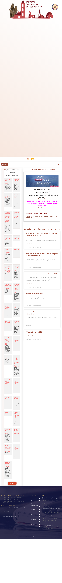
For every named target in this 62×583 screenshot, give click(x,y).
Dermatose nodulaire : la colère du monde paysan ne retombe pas (16, 293)
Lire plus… (16, 189)
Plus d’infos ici (41, 198)
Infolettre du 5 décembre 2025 (16, 388)
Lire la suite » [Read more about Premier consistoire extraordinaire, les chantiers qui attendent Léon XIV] (29, 243)
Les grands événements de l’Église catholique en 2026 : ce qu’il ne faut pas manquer (8, 219)
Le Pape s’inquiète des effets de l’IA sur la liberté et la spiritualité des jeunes (16, 368)
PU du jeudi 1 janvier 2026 (34, 332)
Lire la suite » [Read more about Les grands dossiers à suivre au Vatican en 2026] (29, 283)
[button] (35, 505)
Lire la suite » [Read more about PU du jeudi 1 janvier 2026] (29, 335)
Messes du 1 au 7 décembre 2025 (7, 439)
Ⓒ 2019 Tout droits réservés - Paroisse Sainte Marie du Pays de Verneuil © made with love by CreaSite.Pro (31, 544)
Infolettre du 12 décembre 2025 (16, 346)
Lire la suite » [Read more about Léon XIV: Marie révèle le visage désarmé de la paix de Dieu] (29, 322)
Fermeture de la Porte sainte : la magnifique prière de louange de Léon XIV (51, 515)
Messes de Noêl (16, 253)
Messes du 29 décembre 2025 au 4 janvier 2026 (16, 216)
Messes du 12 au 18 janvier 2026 (16, 181)
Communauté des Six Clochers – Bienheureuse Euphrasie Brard (13, 509)
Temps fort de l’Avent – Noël (7, 328)
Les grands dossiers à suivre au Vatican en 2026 (41, 274)
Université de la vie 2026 (7, 405)
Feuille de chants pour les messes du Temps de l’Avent (7, 457)
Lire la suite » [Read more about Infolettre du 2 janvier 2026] (29, 302)
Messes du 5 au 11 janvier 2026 (8, 181)
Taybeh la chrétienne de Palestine (8, 471)
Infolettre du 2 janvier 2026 (7, 196)
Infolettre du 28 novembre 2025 (16, 455)
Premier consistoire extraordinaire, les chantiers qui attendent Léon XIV (51, 506)
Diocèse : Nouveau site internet (16, 406)
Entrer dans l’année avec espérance (16, 197)
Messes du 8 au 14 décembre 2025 (8, 388)
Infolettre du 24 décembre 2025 (7, 254)
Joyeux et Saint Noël (16, 241)
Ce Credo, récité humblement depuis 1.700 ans (16, 423)
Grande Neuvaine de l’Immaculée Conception (16, 441)
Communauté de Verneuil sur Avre (10, 506)
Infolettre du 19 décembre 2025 (7, 312)
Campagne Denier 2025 (16, 311)
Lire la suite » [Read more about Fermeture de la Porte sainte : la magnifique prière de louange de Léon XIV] (29, 264)
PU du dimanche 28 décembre (7, 242)
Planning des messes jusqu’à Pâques (7, 291)
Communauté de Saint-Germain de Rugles (12, 504)
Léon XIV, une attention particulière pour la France (7, 347)
